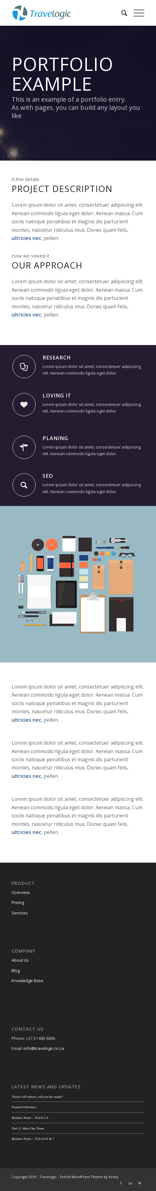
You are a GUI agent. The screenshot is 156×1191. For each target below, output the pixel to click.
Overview (21, 892)
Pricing (18, 902)
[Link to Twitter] (139, 1183)
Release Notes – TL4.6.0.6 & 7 (33, 1138)
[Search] (121, 12)
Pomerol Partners (24, 1107)
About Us (20, 960)
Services (20, 913)
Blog (16, 970)
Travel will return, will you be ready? (37, 1096)
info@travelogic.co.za (43, 1048)
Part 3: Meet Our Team (28, 1128)
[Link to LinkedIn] (130, 1183)
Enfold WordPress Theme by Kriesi (89, 1176)
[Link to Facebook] (121, 1183)
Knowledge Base (27, 980)
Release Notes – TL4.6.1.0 (30, 1117)
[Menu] (135, 12)
